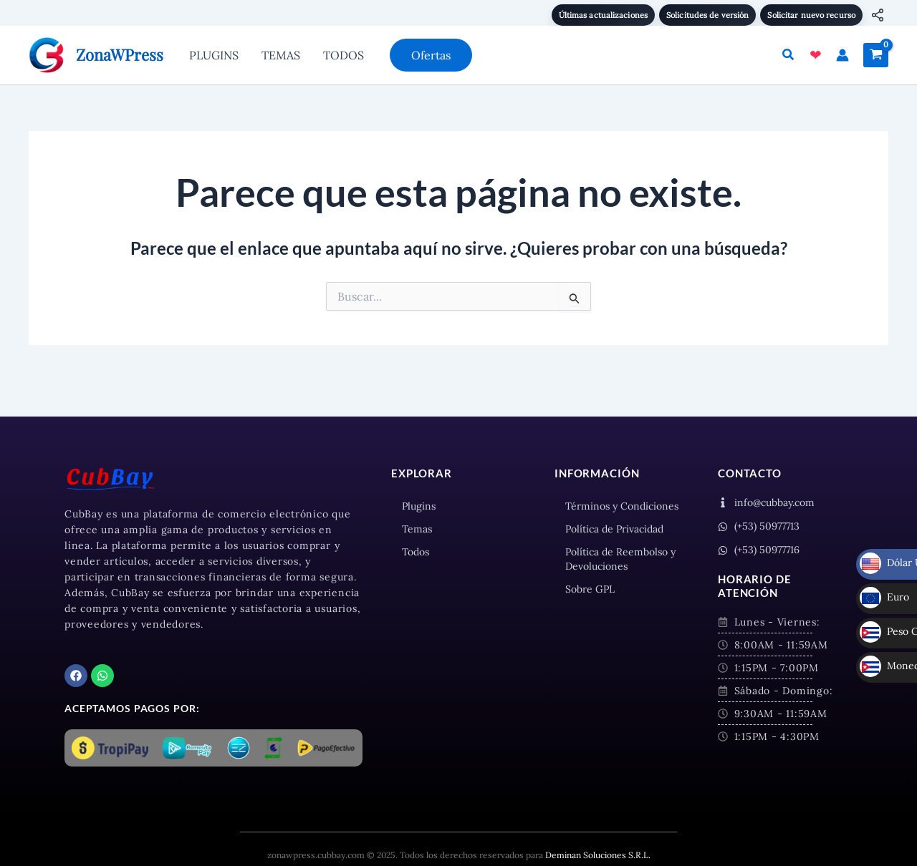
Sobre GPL (590, 589)
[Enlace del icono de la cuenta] (842, 55)
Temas (417, 528)
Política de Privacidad (614, 528)
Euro (884, 571)
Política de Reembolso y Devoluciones (620, 559)
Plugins (419, 506)
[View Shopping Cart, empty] (875, 55)
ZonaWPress (119, 54)
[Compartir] (877, 15)
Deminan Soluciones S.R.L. (597, 855)
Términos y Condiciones (621, 506)
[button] (431, 55)
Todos (415, 551)
